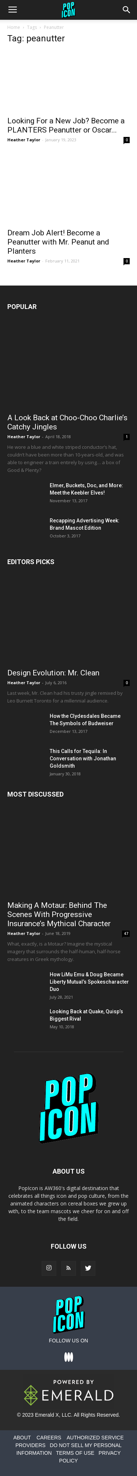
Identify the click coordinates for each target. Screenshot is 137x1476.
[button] (127, 10)
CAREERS (49, 1437)
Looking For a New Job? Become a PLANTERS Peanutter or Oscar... (66, 125)
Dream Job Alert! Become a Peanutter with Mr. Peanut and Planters (58, 242)
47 (126, 933)
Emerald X (47, 1415)
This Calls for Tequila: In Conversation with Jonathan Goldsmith (83, 758)
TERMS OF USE (75, 1453)
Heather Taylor (23, 139)
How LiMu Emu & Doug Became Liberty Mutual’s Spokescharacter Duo (89, 982)
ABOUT (22, 1437)
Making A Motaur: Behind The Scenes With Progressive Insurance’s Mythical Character (59, 914)
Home (13, 27)
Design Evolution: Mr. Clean (53, 672)
